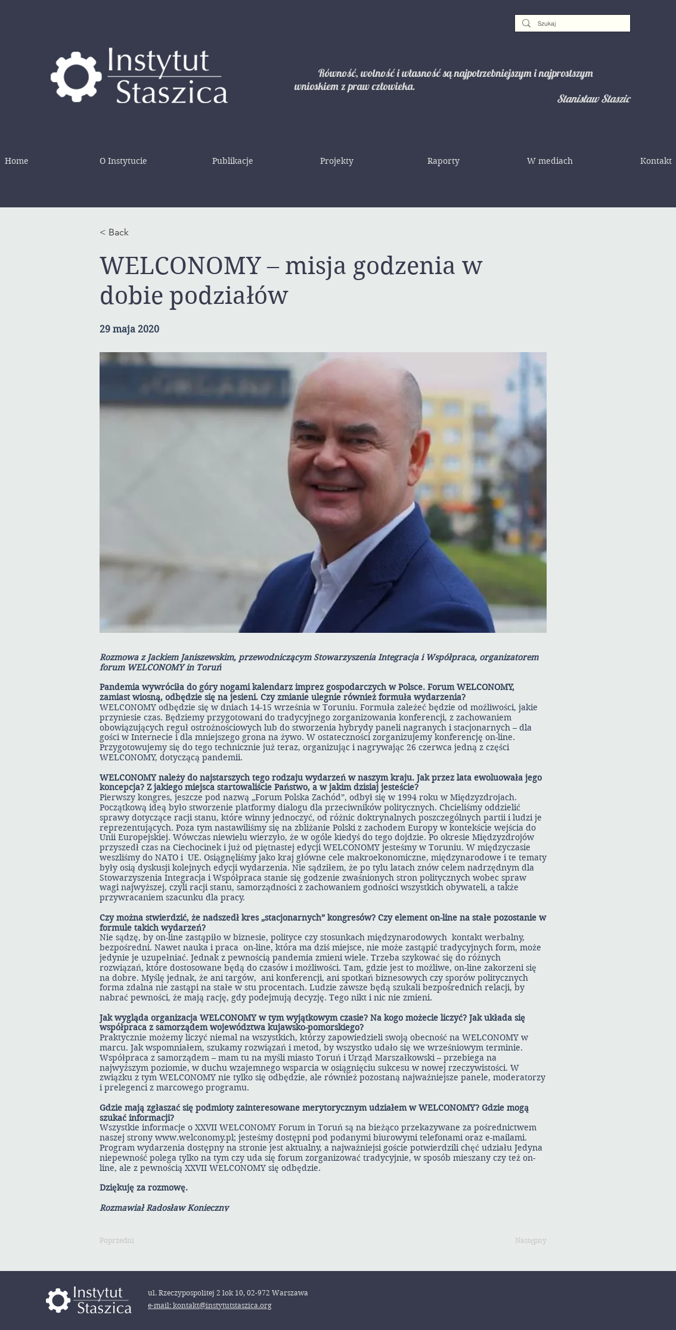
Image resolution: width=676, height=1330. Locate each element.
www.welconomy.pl (194, 1137)
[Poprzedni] (138, 1241)
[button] (123, 161)
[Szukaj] (571, 24)
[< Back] (138, 232)
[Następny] (517, 1241)
